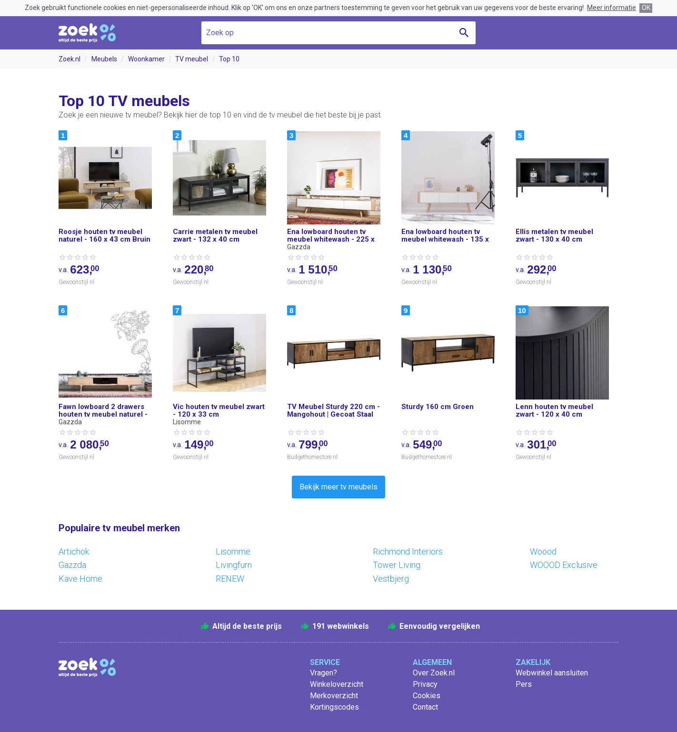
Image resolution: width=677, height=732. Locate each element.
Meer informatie (611, 7)
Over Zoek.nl (434, 672)
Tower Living (396, 565)
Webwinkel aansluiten (552, 672)
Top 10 (229, 59)
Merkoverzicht (334, 695)
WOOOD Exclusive (563, 565)
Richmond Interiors (408, 551)
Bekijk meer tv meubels (338, 486)
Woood (543, 551)
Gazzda (72, 565)
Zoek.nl (69, 59)
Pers (524, 684)
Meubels (104, 59)
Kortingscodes (334, 707)
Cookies (426, 695)
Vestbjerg (391, 579)
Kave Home (80, 579)
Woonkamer (146, 59)
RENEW (230, 579)
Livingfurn (234, 565)
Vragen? (323, 672)
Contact (425, 707)
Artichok (74, 551)
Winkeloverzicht (336, 684)
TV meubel (191, 59)
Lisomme (233, 551)
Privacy (425, 684)
